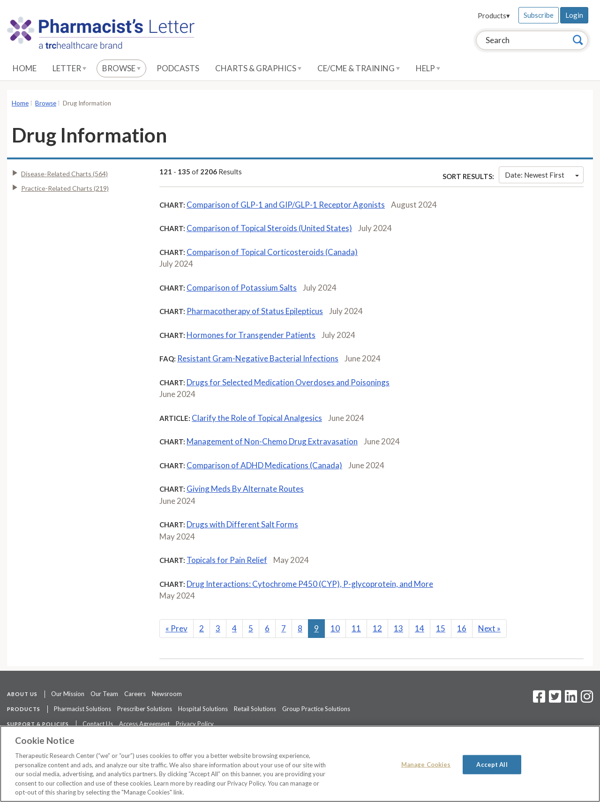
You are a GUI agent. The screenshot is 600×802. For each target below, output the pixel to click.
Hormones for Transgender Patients (251, 335)
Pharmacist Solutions (82, 708)
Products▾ (494, 15)
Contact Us (97, 723)
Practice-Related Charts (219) (65, 188)
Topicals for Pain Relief (227, 560)
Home (25, 68)
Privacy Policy (195, 723)
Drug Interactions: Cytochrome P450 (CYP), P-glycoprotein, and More (310, 584)
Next (489, 628)
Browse (121, 68)
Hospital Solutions (203, 708)
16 (461, 628)
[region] (300, 764)
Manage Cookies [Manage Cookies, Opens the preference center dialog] (426, 764)
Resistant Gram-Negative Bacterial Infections (257, 358)
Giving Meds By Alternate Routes (245, 489)
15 (440, 628)
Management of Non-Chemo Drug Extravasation (272, 441)
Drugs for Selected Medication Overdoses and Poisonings (288, 382)
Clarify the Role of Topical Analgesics (257, 418)
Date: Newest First (542, 175)
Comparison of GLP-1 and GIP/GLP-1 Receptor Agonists (286, 205)
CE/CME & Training (358, 68)
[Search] (578, 39)
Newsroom (167, 693)
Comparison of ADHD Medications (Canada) (264, 465)
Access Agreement (144, 723)
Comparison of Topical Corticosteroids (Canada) (272, 252)
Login (574, 15)
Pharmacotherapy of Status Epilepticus (255, 311)
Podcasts (178, 68)
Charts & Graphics (258, 68)
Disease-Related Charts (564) (64, 174)
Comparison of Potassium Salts (242, 287)
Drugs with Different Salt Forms (242, 524)
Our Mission (67, 693)
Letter (69, 68)
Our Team (104, 693)
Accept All (491, 764)
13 (398, 628)
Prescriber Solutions (144, 708)
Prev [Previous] (176, 628)
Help (428, 68)
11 (356, 628)
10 (335, 628)
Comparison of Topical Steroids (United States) (269, 228)
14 (419, 628)
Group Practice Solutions (316, 708)
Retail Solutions (255, 708)
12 (377, 628)
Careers (135, 693)
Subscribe (539, 15)
